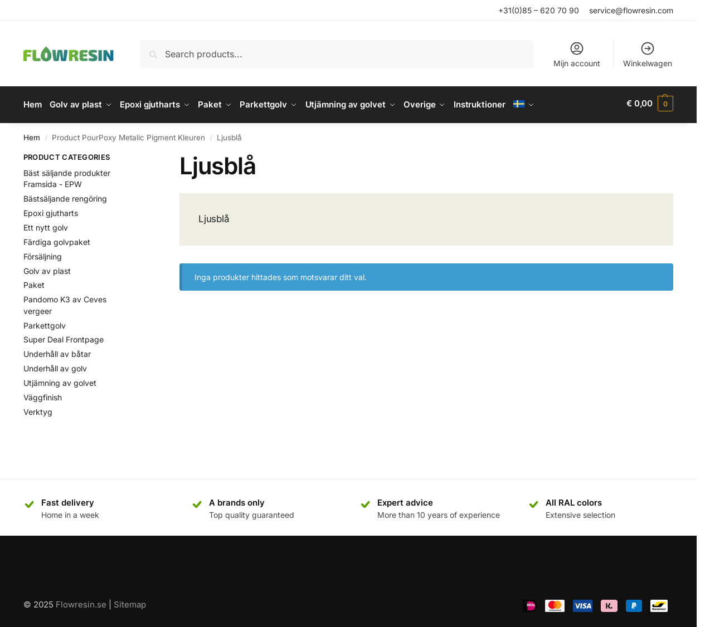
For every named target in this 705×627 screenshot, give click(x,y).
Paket (34, 282)
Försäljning (42, 253)
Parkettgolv (44, 322)
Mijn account (576, 54)
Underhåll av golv (55, 365)
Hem (31, 134)
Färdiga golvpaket (56, 239)
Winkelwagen (647, 54)
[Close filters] (137, 156)
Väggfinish (42, 394)
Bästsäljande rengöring (65, 195)
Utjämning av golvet (59, 380)
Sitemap (130, 602)
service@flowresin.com (631, 10)
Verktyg (37, 409)
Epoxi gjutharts (50, 210)
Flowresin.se (81, 602)
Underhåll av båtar (57, 351)
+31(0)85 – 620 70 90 (538, 10)
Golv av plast (47, 268)
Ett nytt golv (45, 224)
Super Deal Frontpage (63, 337)
